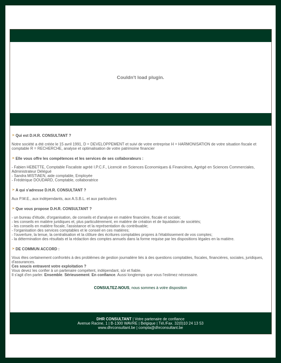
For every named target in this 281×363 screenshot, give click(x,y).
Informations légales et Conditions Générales (179, 348)
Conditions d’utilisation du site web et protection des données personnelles (140, 352)
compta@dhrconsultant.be (161, 317)
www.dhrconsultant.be (116, 317)
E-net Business (89, 356)
